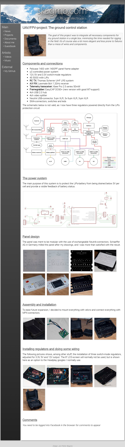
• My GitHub (9, 71)
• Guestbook (9, 46)
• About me (8, 42)
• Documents (9, 38)
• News (6, 31)
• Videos (7, 56)
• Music (7, 60)
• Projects (8, 34)
